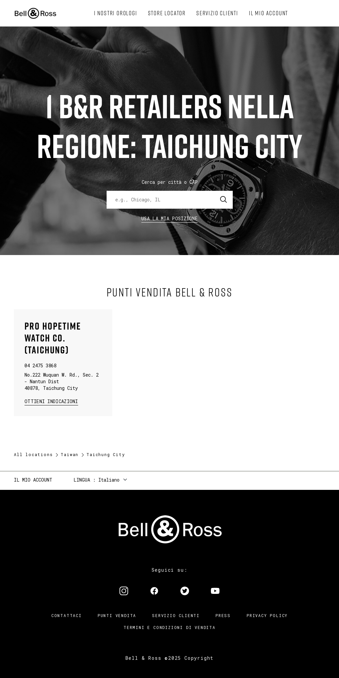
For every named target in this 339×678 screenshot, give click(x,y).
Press (223, 615)
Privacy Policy (267, 615)
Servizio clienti (176, 615)
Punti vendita (117, 615)
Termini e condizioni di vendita (169, 627)
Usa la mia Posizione (169, 218)
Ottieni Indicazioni (51, 400)
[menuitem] (116, 13)
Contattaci (66, 615)
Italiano (109, 480)
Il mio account (33, 480)
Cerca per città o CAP (170, 182)
